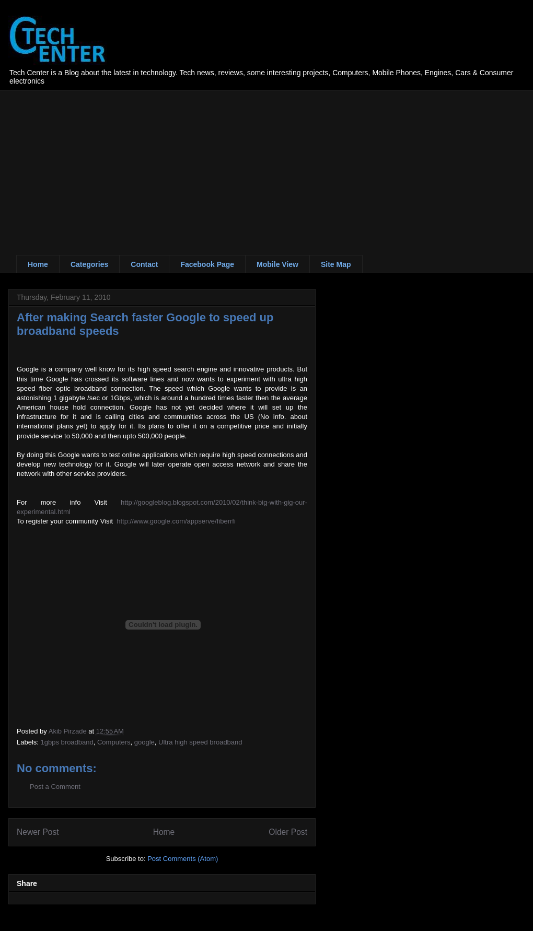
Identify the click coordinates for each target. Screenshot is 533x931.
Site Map (336, 264)
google (144, 742)
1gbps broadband (67, 742)
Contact (144, 264)
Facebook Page (207, 264)
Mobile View (277, 264)
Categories (89, 264)
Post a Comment (55, 786)
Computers (114, 742)
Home (38, 264)
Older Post (288, 832)
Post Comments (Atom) (182, 859)
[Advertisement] (149, 163)
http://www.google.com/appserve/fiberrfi (176, 521)
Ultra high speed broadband (200, 742)
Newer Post (38, 832)
